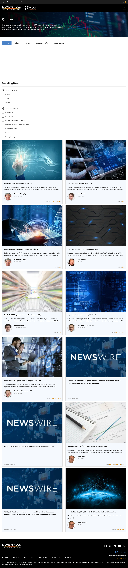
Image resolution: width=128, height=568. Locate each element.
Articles (7, 94)
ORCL (56, 398)
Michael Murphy (20, 194)
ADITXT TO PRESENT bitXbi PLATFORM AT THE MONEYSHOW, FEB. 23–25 (29, 446)
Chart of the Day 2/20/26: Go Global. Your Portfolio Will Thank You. (91, 512)
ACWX (118, 530)
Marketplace (43, 557)
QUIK (59, 201)
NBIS (123, 332)
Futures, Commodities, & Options (15, 120)
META (116, 332)
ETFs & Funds (9, 112)
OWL (123, 464)
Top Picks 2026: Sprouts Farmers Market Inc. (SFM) (22, 315)
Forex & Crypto (9, 116)
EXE (123, 267)
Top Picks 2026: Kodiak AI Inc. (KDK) (80, 183)
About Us (16, 557)
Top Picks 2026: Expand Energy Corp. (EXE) (82, 249)
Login (3, 2)
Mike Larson (82, 457)
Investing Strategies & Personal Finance (17, 124)
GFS (51, 201)
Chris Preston (19, 325)
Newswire (68, 557)
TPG (116, 464)
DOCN (59, 398)
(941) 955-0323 (121, 558)
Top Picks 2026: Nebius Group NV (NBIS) (81, 315)
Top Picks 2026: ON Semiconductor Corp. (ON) (21, 249)
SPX (123, 530)
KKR (110, 464)
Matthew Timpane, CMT (86, 325)
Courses (7, 102)
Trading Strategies (10, 137)
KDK (123, 201)
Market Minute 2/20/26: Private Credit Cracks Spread (87, 446)
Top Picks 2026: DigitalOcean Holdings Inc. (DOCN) (22, 381)
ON (60, 267)
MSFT (120, 332)
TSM (57, 201)
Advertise (5, 557)
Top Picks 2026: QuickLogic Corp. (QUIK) (18, 183)
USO (118, 464)
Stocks (7, 133)
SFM (59, 332)
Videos (7, 98)
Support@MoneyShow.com (117, 555)
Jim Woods (82, 260)
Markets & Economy (11, 129)
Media (32, 557)
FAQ (25, 557)
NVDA (53, 398)
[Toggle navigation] (124, 8)
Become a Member (13, 2)
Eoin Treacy (82, 194)
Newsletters (56, 557)
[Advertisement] (60, 61)
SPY (121, 530)
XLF (120, 464)
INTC (54, 201)
